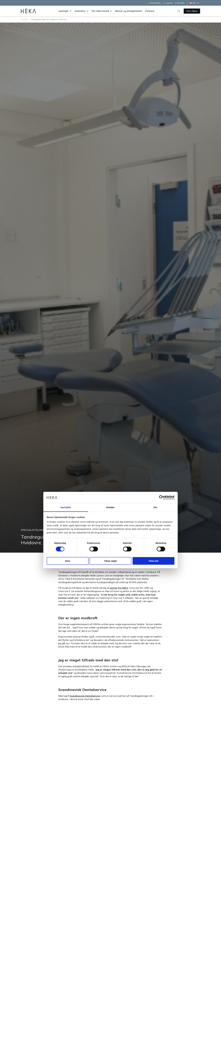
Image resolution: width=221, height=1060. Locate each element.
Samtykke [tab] (65, 507)
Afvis (67, 561)
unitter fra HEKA (119, 587)
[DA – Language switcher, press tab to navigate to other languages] (194, 2)
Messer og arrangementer (128, 11)
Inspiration (82, 11)
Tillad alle (153, 561)
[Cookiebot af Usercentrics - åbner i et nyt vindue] (161, 497)
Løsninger (65, 11)
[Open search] (179, 11)
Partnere (149, 11)
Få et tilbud (192, 11)
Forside (24, 19)
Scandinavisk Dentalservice (84, 695)
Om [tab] (155, 507)
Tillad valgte (110, 561)
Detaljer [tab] (110, 507)
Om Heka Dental (102, 11)
